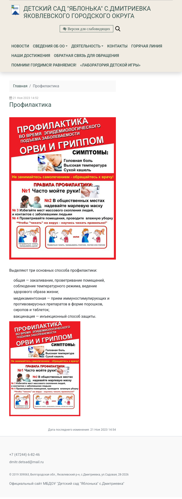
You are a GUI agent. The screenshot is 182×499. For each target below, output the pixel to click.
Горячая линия (146, 46)
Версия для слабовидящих (88, 29)
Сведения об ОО (49, 46)
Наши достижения (30, 55)
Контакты (117, 46)
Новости (20, 46)
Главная (20, 86)
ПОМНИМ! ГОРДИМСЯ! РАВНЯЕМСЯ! (43, 65)
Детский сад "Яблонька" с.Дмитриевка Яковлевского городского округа (87, 12)
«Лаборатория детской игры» (110, 65)
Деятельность (85, 46)
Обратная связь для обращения (86, 55)
